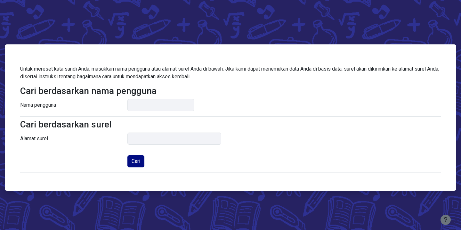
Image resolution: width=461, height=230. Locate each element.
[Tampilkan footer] (446, 220)
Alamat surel (34, 138)
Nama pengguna (38, 105)
